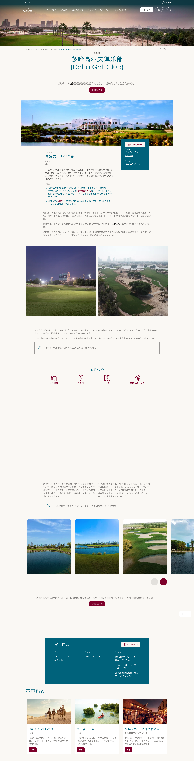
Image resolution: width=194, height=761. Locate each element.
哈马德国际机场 (84, 190)
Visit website (130, 644)
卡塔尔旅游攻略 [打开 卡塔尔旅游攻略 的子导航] (77, 10)
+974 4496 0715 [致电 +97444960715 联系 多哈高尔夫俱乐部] (132, 164)
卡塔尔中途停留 (119, 10)
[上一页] (154, 581)
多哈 (70, 83)
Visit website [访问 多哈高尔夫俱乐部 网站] (135, 144)
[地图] (157, 9)
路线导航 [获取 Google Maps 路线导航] (58, 660)
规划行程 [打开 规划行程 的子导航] (63, 10)
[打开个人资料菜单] (163, 9)
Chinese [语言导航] (166, 2)
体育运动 (116, 224)
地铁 (60, 201)
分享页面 (164, 49)
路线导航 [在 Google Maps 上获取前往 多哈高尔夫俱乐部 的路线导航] (129, 155)
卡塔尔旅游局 (28, 2)
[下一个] (163, 581)
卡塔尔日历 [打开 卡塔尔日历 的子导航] (91, 10)
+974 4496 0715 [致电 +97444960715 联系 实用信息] (92, 656)
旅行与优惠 (104, 10)
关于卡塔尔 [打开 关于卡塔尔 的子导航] (51, 10)
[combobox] (168, 9)
